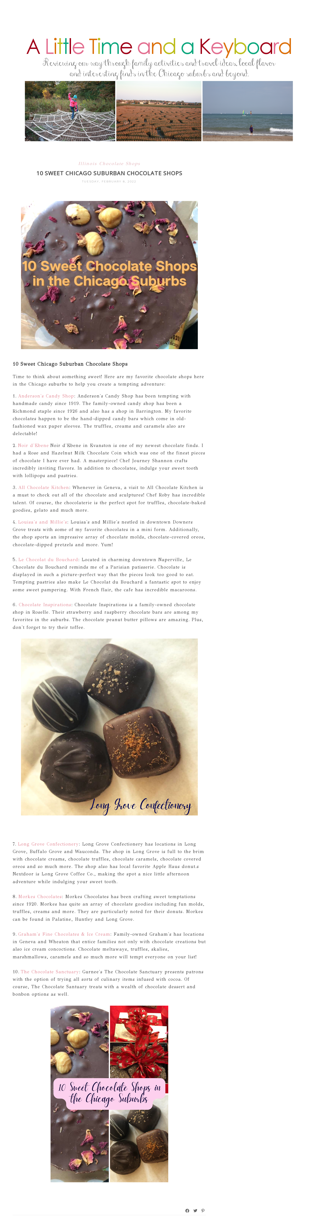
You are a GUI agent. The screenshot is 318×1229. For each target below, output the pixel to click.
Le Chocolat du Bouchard (47, 559)
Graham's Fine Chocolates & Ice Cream (63, 934)
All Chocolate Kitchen (43, 487)
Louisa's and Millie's (42, 522)
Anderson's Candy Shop (45, 396)
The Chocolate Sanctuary (50, 971)
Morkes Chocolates (40, 896)
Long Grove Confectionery (47, 844)
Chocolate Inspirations (45, 604)
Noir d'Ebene (33, 445)
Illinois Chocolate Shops (109, 163)
